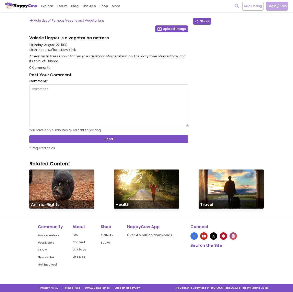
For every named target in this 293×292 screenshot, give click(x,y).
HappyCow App (143, 227)
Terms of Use (71, 288)
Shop (106, 227)
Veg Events (46, 243)
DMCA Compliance (97, 288)
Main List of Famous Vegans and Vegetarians (66, 20)
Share (202, 21)
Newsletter (46, 257)
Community (50, 227)
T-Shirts (107, 235)
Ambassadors (48, 235)
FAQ (75, 235)
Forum (42, 250)
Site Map (79, 257)
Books (105, 243)
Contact (78, 242)
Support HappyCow (127, 288)
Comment (38, 81)
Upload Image (171, 28)
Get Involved (47, 264)
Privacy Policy (49, 288)
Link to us (79, 249)
